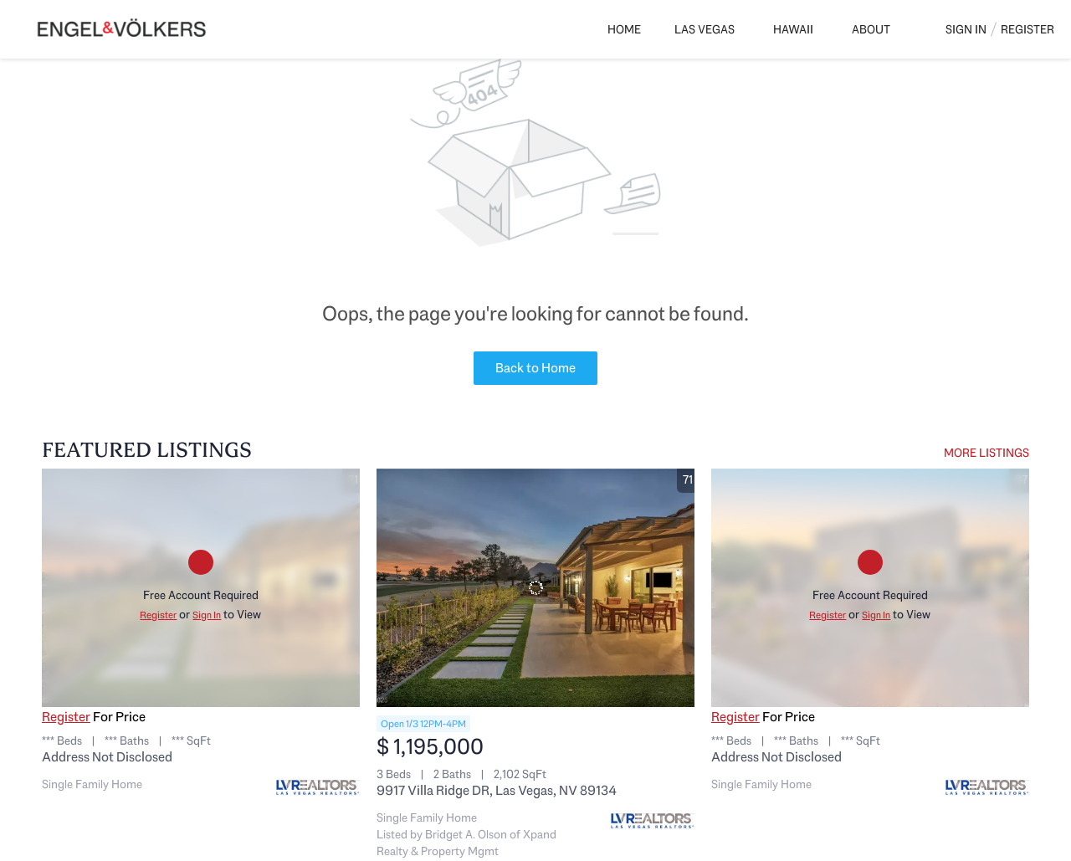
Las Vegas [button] (704, 29)
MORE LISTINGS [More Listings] (986, 452)
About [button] (871, 29)
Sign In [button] (965, 29)
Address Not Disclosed (107, 757)
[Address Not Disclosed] (201, 588)
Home (624, 29)
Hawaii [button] (793, 29)
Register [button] (1027, 29)
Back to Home (535, 368)
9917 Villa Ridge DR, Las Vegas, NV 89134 (497, 790)
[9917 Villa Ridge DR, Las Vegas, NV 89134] (535, 588)
